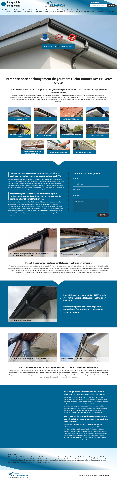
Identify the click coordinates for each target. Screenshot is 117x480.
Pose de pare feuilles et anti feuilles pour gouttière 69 (28, 11)
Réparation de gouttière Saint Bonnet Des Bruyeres (35, 462)
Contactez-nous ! (67, 46)
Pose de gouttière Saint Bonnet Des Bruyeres (61, 460)
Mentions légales (104, 475)
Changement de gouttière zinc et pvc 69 (49, 11)
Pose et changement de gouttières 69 (7, 10)
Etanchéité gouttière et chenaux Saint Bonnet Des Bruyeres (30, 460)
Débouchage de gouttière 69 (110, 10)
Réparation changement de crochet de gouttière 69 (89, 11)
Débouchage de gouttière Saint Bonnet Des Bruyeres (23, 457)
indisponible (13, 2)
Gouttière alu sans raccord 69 (17, 10)
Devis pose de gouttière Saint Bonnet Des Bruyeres (31, 459)
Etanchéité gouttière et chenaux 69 (70, 11)
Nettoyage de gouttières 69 (60, 10)
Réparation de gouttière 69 (101, 10)
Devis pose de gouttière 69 (39, 10)
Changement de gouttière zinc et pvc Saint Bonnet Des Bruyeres (64, 459)
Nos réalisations (50, 46)
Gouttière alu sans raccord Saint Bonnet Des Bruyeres (54, 457)
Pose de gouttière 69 (79, 10)
